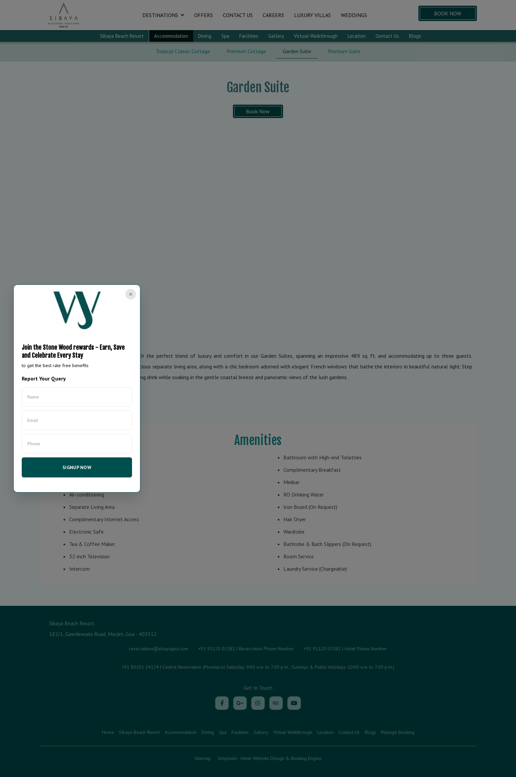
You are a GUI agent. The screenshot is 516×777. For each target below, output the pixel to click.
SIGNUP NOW (76, 467)
